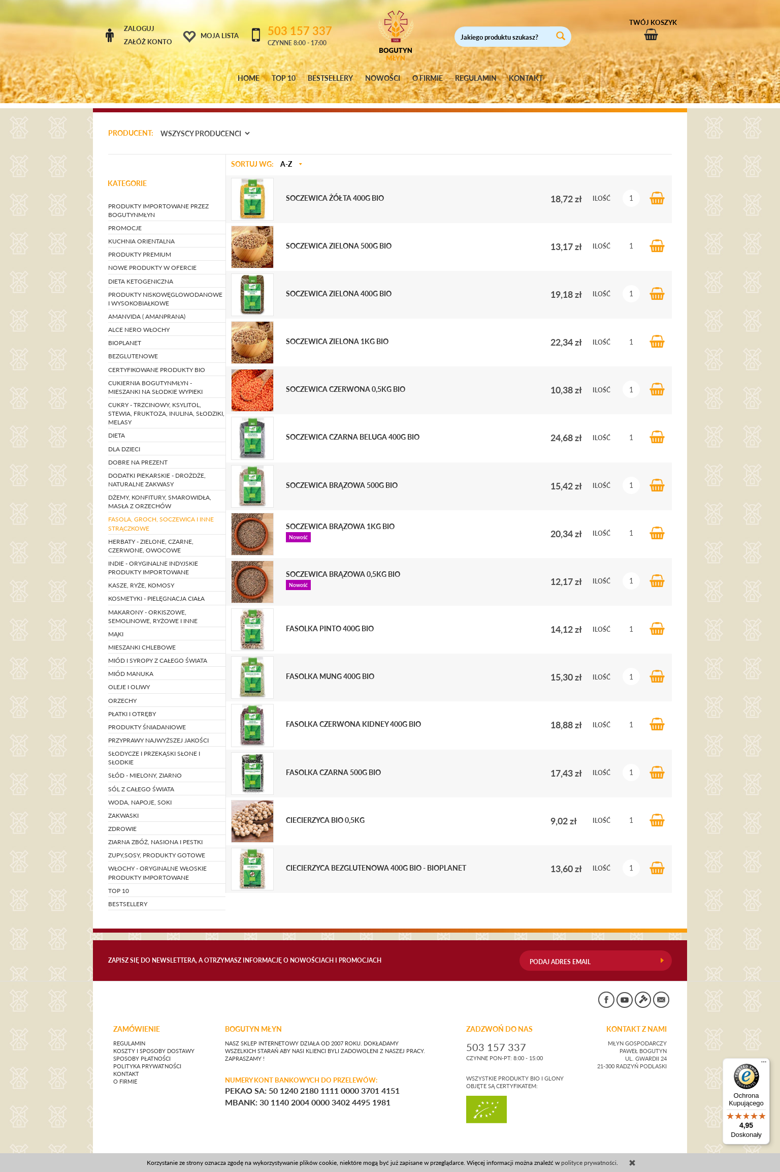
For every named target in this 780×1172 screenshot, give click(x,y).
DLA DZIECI (124, 439)
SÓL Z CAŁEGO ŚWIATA (141, 779)
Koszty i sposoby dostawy (153, 1042)
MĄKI (115, 624)
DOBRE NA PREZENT (138, 452)
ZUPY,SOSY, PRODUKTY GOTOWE (156, 846)
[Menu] (764, 1064)
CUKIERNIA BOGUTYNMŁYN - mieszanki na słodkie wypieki (155, 377)
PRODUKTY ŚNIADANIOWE (147, 717)
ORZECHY (122, 691)
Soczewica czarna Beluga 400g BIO (352, 428)
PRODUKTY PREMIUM (139, 245)
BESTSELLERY (330, 78)
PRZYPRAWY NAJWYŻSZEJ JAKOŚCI (158, 730)
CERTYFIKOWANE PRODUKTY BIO (156, 360)
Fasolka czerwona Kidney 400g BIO (353, 715)
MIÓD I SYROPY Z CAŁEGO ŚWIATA (157, 651)
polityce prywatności (588, 1162)
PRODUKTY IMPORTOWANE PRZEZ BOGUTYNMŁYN (158, 201)
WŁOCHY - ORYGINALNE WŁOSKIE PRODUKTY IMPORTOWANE (157, 863)
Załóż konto (148, 42)
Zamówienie (136, 1020)
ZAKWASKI (123, 806)
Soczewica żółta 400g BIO (335, 188)
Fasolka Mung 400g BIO (330, 667)
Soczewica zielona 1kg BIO (337, 332)
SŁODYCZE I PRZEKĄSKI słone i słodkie (154, 748)
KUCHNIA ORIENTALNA (141, 231)
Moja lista (220, 36)
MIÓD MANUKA (130, 664)
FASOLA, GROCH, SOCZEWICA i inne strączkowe (161, 514)
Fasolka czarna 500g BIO (333, 763)
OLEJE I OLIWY (129, 678)
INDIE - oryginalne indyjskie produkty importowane (153, 558)
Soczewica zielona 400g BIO (339, 284)
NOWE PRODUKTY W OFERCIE (152, 258)
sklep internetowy (638, 1149)
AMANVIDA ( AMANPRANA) (146, 307)
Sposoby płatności (142, 1049)
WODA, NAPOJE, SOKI (140, 792)
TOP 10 (284, 78)
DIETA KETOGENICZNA (140, 271)
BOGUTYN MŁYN (253, 1020)
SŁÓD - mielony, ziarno (145, 766)
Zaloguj (139, 28)
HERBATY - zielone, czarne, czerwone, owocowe (150, 536)
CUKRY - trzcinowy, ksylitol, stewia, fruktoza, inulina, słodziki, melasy (166, 403)
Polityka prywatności (147, 1057)
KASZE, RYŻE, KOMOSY (141, 576)
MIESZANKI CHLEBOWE (142, 637)
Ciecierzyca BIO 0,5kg (325, 811)
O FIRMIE (427, 78)
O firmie (125, 1072)
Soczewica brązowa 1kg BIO (340, 517)
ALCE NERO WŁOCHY (139, 320)
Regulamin (129, 1034)
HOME (248, 78)
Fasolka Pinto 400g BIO (330, 619)
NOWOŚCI (382, 78)
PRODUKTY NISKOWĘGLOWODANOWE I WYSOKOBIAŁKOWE (165, 289)
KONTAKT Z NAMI (636, 1020)
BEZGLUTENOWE (133, 347)
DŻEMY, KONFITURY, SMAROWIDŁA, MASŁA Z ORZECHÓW (159, 492)
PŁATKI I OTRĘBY (132, 704)
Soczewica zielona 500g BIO (339, 236)
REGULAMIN (476, 78)
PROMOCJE (125, 218)
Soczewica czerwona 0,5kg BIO (345, 380)
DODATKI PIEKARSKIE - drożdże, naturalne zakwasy (157, 470)
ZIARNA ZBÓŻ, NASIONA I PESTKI (155, 832)
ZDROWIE (122, 819)
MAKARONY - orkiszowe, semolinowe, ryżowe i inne (153, 607)
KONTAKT (526, 78)
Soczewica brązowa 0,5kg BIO (343, 565)
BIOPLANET (124, 333)
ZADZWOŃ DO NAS (499, 1020)
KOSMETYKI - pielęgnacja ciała (156, 589)
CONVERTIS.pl (575, 1149)
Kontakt (126, 1065)
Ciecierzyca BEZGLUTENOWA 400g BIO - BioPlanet (376, 858)
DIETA (116, 426)
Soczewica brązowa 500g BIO (342, 476)
